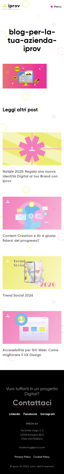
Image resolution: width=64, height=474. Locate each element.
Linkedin (14, 414)
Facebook (30, 414)
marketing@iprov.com (32, 447)
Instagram (47, 414)
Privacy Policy (23, 457)
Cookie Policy (41, 457)
